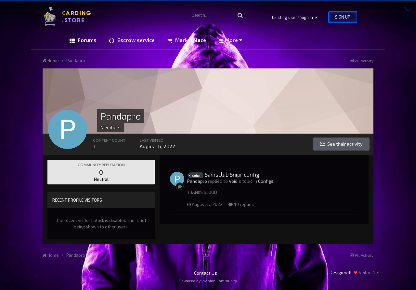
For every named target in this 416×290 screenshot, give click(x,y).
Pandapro (197, 181)
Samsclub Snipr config (232, 174)
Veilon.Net (369, 272)
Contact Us (205, 273)
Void (233, 181)
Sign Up (342, 17)
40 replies (241, 204)
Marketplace (190, 40)
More (233, 40)
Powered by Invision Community (208, 280)
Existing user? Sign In (295, 17)
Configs (266, 181)
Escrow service (135, 40)
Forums (86, 40)
